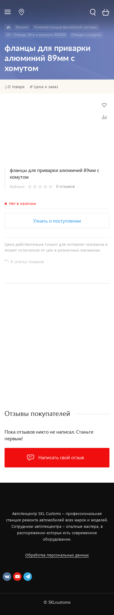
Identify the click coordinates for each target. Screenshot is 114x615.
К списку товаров (27, 261)
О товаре (16, 86)
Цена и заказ (46, 86)
